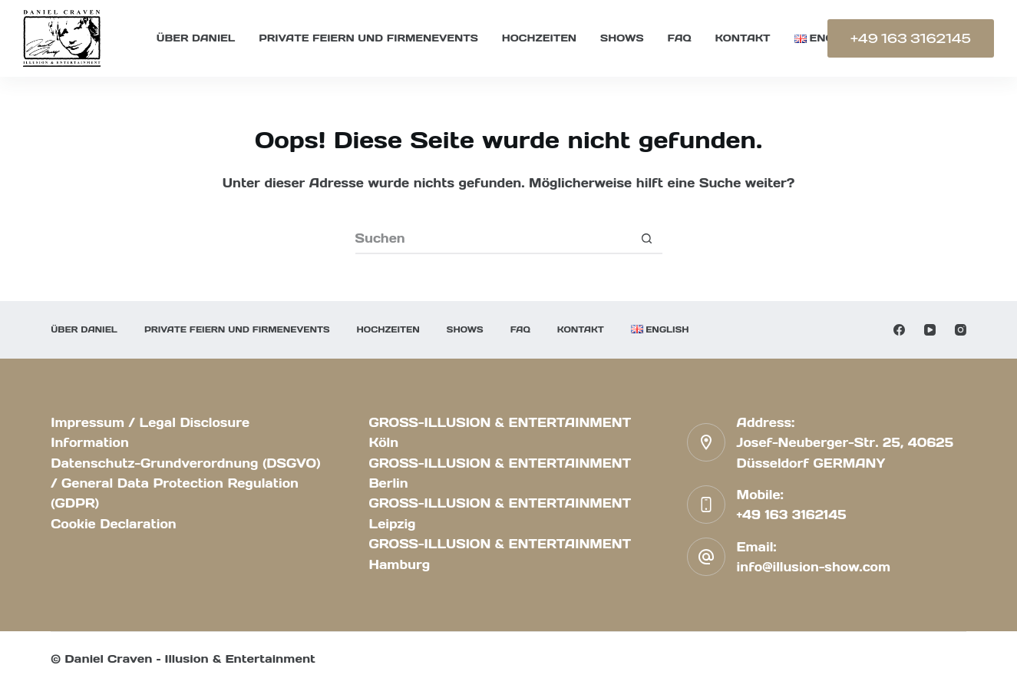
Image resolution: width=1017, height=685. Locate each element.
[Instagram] (960, 330)
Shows (621, 38)
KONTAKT (743, 38)
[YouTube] (930, 330)
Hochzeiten (539, 38)
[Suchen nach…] (493, 238)
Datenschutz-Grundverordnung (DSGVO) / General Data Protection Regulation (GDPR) (185, 483)
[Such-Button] (647, 238)
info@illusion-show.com (814, 566)
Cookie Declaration (114, 523)
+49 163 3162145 (910, 38)
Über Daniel (196, 38)
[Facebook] (899, 330)
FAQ (680, 38)
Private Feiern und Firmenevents (368, 38)
